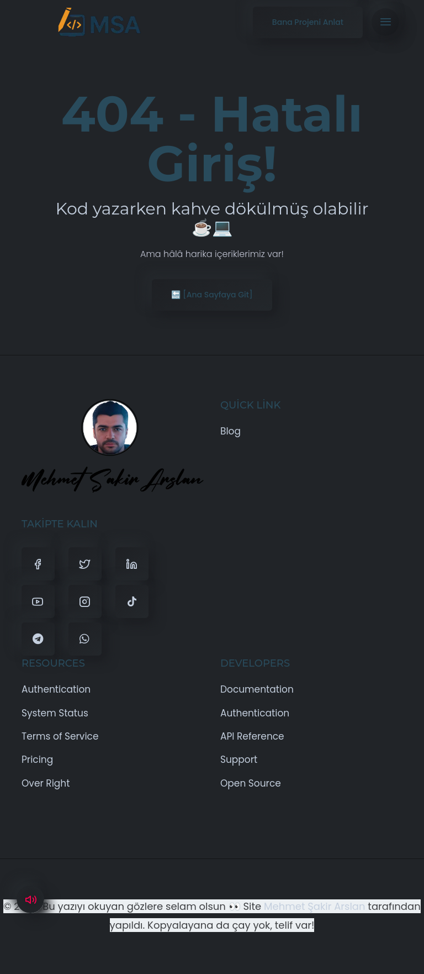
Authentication (56, 689)
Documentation (257, 689)
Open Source (250, 783)
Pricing (37, 759)
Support (238, 759)
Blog (230, 431)
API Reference (252, 736)
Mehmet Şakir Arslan (314, 906)
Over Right (46, 783)
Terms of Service (60, 736)
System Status (55, 713)
